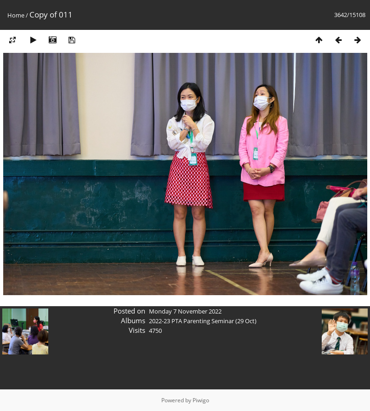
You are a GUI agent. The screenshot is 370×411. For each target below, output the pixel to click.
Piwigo (201, 400)
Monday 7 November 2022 (185, 311)
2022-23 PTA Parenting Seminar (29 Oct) (202, 321)
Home (15, 15)
